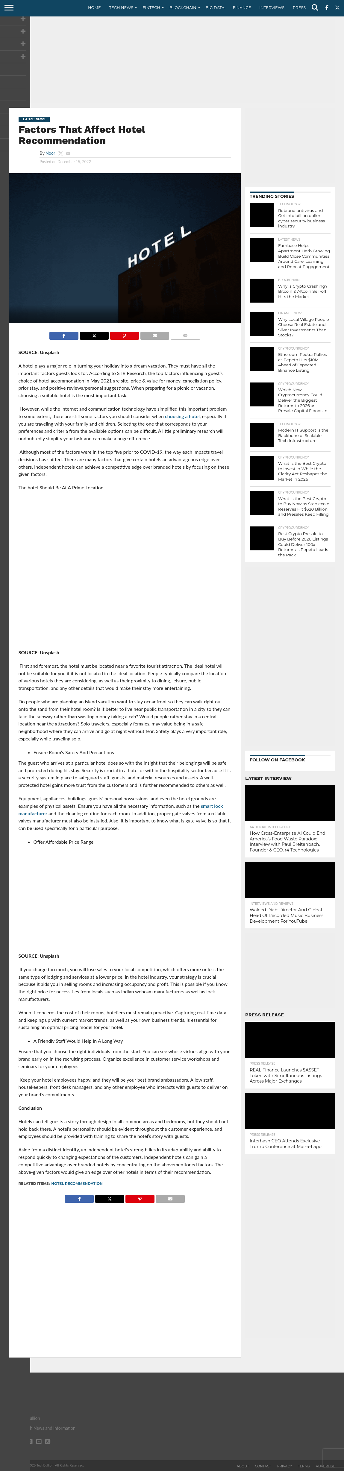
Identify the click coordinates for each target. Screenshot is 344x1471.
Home (94, 7)
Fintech (151, 7)
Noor (50, 153)
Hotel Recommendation (77, 1183)
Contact (263, 1466)
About (243, 1466)
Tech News (121, 7)
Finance (242, 7)
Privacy (284, 1466)
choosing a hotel (182, 416)
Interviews (271, 7)
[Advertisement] (172, 61)
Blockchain (182, 7)
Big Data (215, 7)
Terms (304, 1466)
